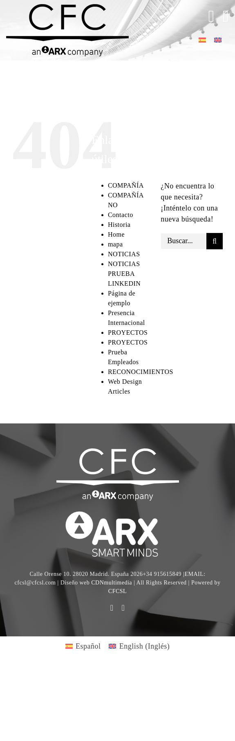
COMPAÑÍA (126, 185)
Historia (119, 224)
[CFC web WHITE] (117, 452)
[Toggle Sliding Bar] (207, 16)
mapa (115, 244)
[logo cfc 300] (67, 8)
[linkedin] (123, 608)
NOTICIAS (124, 254)
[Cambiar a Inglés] (218, 39)
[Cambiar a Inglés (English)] (139, 646)
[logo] (117, 512)
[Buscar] (214, 241)
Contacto (120, 214)
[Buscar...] (183, 241)
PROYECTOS (128, 332)
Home (116, 234)
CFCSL (117, 591)
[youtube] (112, 608)
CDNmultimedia (111, 583)
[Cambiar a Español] (202, 39)
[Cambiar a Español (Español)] (83, 646)
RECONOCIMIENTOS (140, 371)
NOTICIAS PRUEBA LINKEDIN (124, 273)
